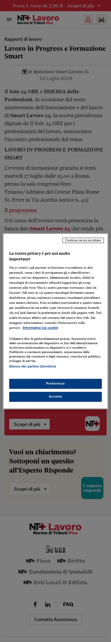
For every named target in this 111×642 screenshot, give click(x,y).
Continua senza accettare (83, 240)
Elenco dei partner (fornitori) (32, 366)
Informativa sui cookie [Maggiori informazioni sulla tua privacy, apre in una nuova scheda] (40, 328)
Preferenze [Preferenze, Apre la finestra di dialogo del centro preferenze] (55, 383)
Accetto (55, 396)
